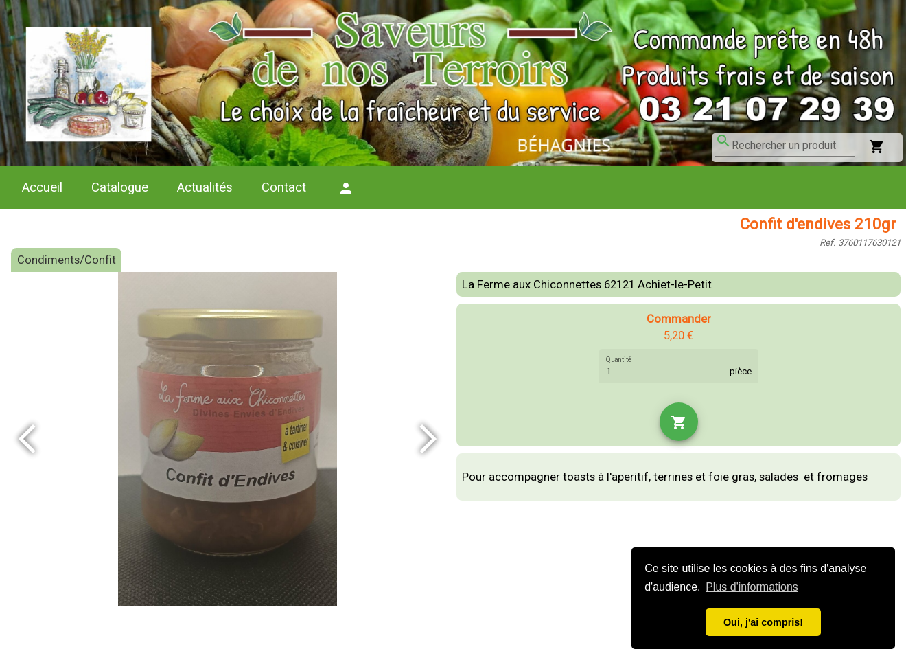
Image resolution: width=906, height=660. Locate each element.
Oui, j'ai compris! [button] (763, 622)
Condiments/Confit (66, 259)
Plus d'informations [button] (752, 587)
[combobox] (793, 145)
